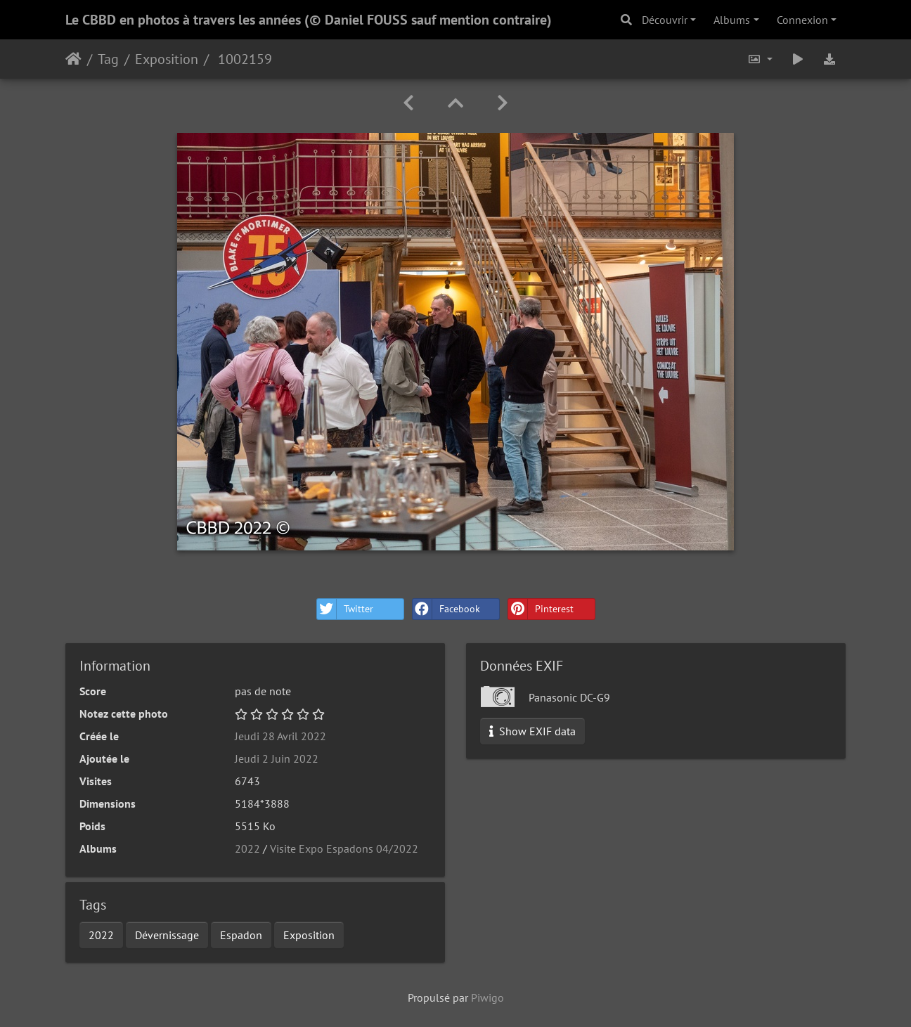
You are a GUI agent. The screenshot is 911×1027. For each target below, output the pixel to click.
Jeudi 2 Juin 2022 (276, 758)
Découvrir (664, 20)
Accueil (73, 59)
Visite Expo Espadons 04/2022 (344, 848)
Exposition (166, 59)
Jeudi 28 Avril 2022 (280, 736)
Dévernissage (167, 935)
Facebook (446, 609)
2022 (247, 848)
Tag (108, 59)
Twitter (345, 609)
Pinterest (541, 609)
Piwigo (487, 997)
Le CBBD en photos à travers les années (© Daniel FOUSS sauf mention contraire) (308, 20)
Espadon (241, 935)
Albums (731, 20)
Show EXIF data (532, 731)
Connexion (802, 20)
